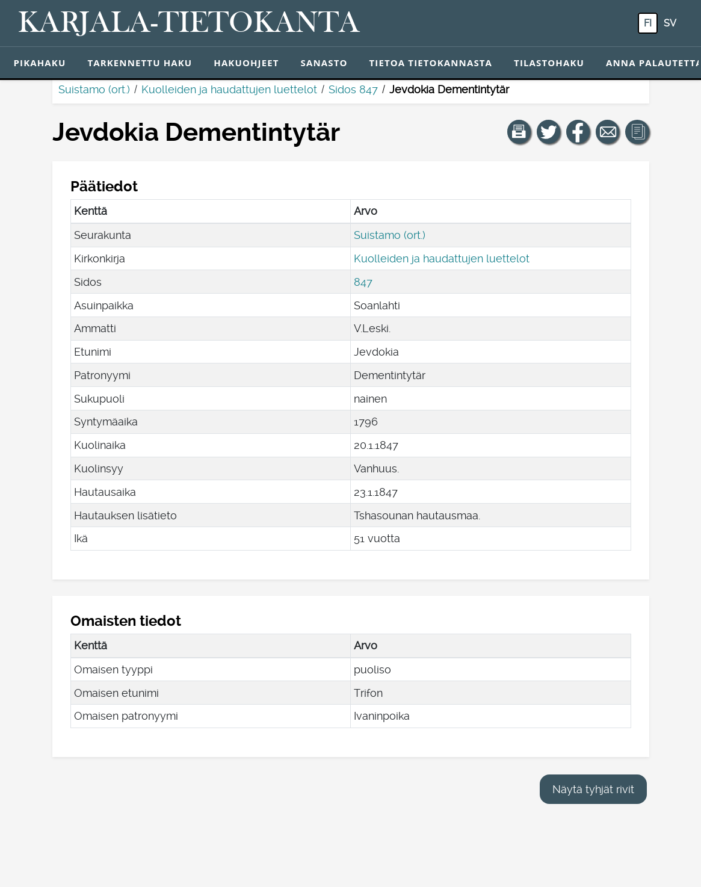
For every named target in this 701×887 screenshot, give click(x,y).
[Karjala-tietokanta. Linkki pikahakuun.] (189, 23)
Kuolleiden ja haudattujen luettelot (229, 89)
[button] (519, 132)
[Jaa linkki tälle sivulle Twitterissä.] (549, 132)
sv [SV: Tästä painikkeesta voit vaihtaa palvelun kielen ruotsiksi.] (670, 23)
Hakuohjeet (246, 63)
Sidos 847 (353, 89)
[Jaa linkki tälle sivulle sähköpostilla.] (608, 132)
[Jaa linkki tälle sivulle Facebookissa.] (578, 132)
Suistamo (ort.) (94, 89)
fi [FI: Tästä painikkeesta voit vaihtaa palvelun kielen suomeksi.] (648, 23)
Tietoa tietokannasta (431, 63)
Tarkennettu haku (139, 63)
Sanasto (324, 63)
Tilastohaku (549, 63)
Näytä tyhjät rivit (593, 789)
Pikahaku (40, 63)
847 (363, 282)
